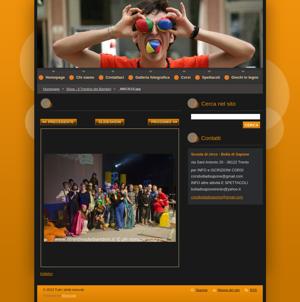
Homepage (51, 89)
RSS (253, 290)
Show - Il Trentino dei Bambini (88, 89)
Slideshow (109, 122)
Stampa (201, 290)
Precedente (58, 122)
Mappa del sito (229, 290)
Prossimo (164, 122)
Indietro (46, 273)
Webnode (69, 295)
